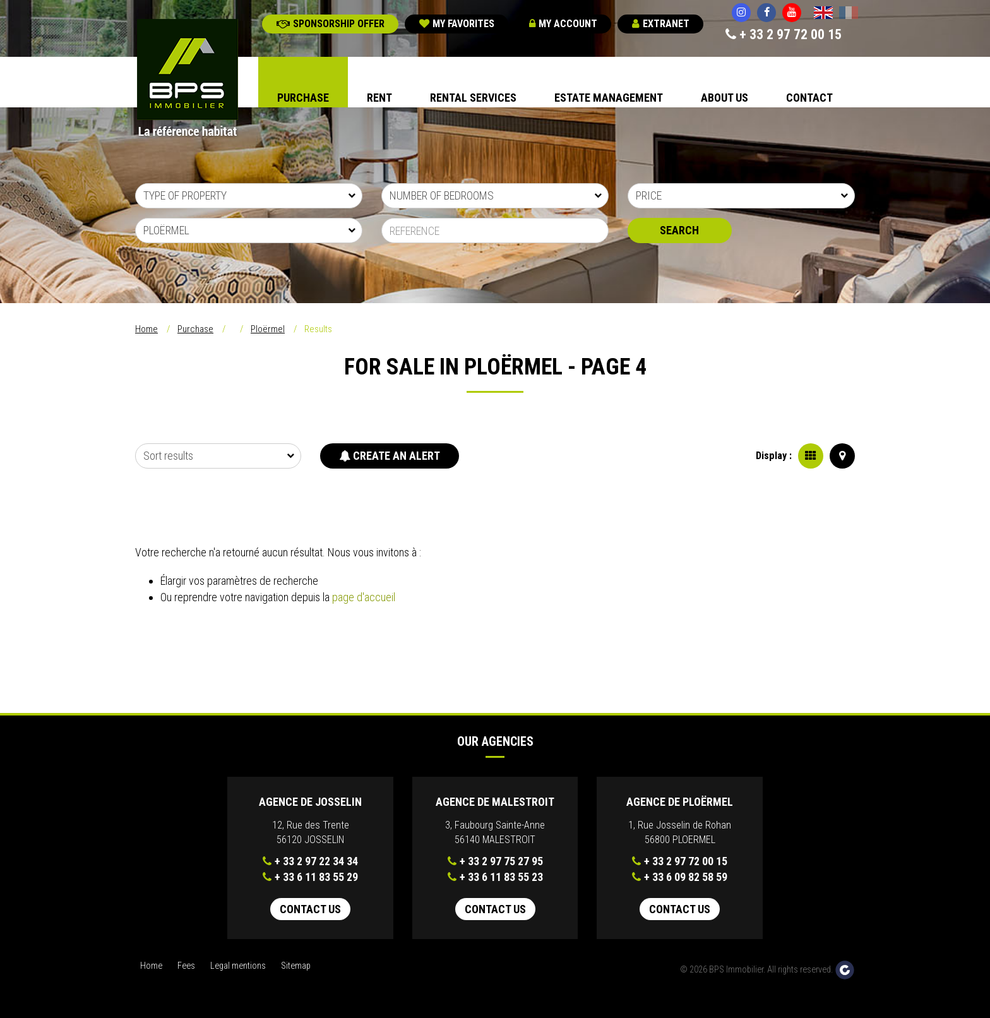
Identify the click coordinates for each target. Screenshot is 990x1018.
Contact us (310, 909)
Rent (379, 97)
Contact (809, 97)
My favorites (456, 24)
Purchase (303, 97)
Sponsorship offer (331, 24)
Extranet (660, 24)
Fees (186, 966)
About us (724, 97)
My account (563, 24)
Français (848, 14)
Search (679, 230)
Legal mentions (238, 966)
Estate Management (608, 97)
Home (146, 329)
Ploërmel (268, 329)
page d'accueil (363, 597)
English (823, 14)
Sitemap (296, 966)
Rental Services (473, 97)
